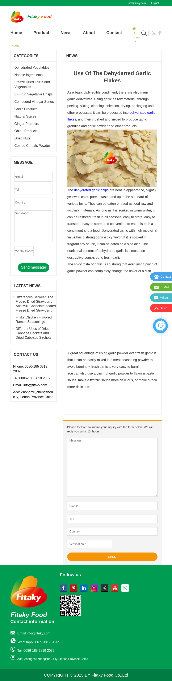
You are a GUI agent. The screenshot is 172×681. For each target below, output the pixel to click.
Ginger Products (26, 124)
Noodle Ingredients (28, 75)
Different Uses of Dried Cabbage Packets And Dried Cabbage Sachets (33, 333)
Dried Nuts (22, 138)
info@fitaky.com (137, 3)
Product (41, 32)
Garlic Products (25, 109)
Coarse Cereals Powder (32, 145)
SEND (112, 556)
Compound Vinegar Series (34, 101)
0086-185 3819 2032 (34, 378)
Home (16, 32)
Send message (33, 267)
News (65, 32)
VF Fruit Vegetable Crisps (33, 94)
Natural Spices (25, 116)
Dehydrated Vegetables (31, 67)
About (89, 32)
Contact (114, 32)
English (155, 3)
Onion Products (26, 131)
